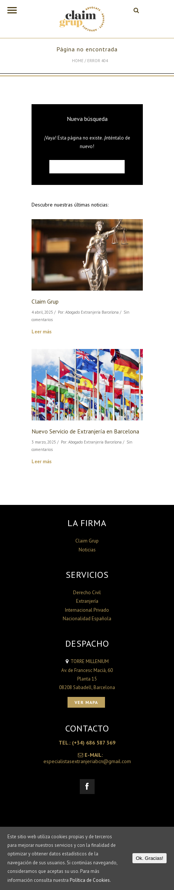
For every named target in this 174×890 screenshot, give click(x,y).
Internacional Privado (87, 610)
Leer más (42, 332)
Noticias (87, 550)
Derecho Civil (87, 592)
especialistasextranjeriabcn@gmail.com (87, 761)
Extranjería (87, 601)
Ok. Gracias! (149, 858)
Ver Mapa (86, 702)
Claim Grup (45, 301)
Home (77, 60)
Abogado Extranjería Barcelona (92, 312)
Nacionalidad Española (87, 618)
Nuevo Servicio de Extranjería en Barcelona (85, 431)
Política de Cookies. (90, 880)
